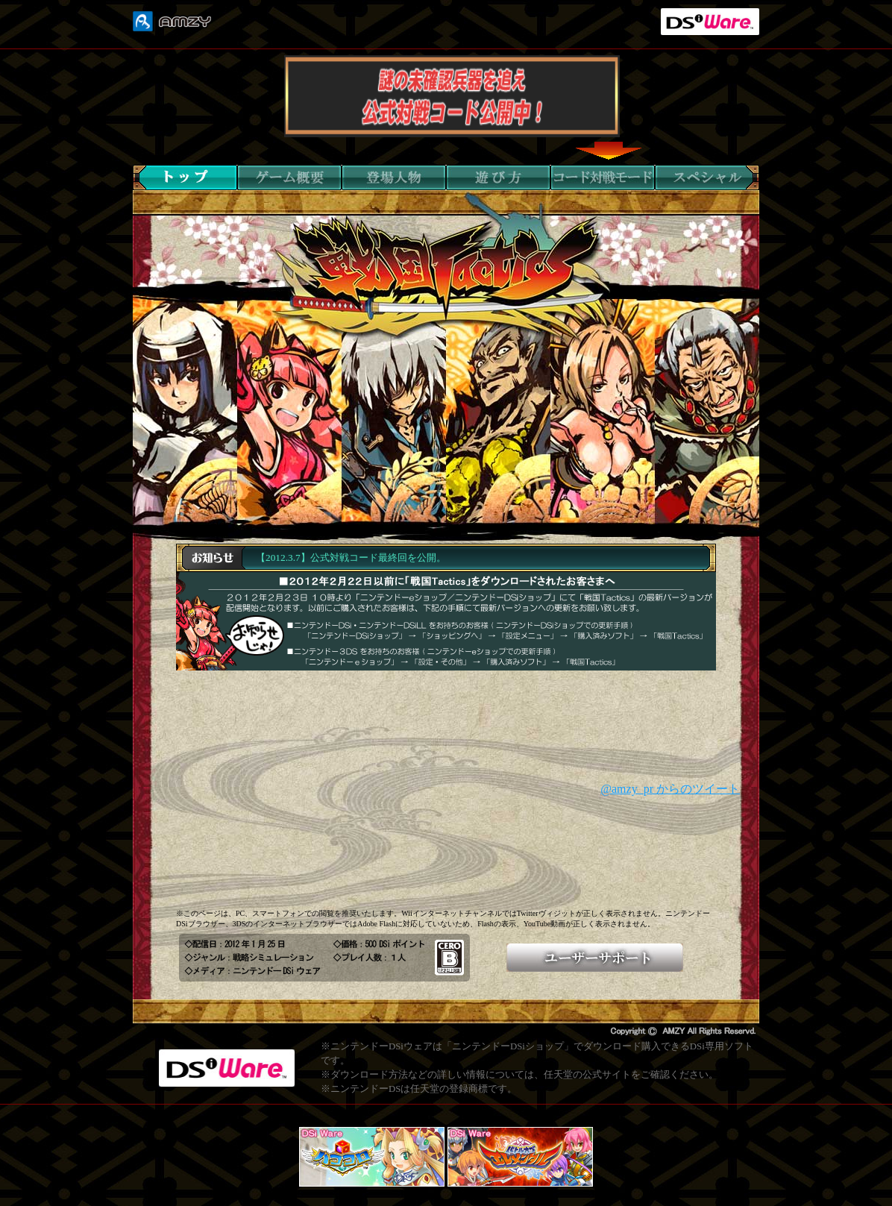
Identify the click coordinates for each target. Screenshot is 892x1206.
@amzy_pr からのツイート (670, 788)
